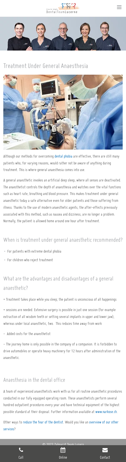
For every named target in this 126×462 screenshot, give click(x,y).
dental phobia (63, 156)
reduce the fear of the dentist (43, 422)
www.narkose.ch (106, 411)
